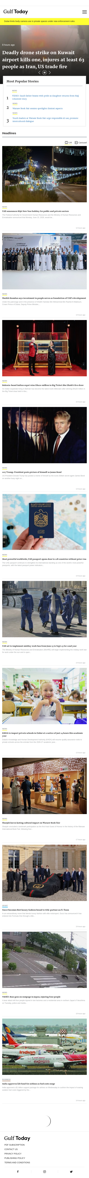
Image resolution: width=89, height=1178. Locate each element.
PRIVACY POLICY (12, 1154)
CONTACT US (11, 1149)
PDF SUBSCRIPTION (14, 1145)
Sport (5, 905)
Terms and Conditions (17, 1162)
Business (6, 1079)
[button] (49, 72)
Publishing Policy (14, 1158)
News (14, 90)
